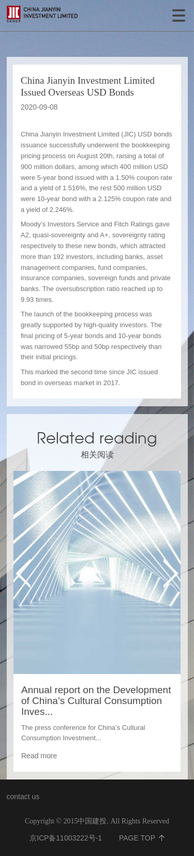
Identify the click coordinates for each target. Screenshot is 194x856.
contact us (23, 796)
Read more (39, 756)
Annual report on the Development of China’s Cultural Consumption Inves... (96, 700)
